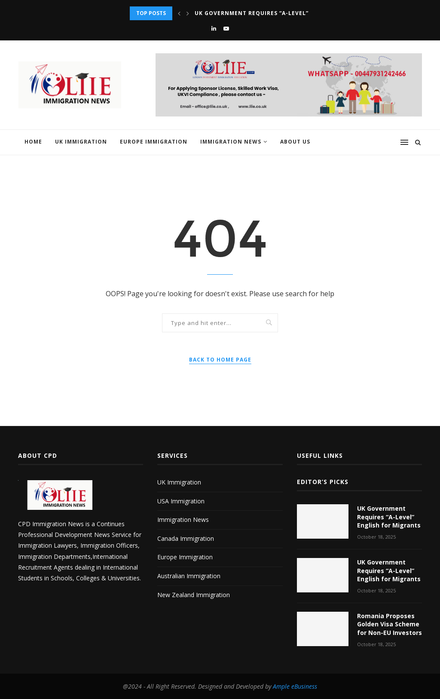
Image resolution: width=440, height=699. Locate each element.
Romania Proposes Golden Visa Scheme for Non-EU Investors (389, 624)
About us (295, 141)
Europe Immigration (153, 141)
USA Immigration (181, 501)
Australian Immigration (188, 576)
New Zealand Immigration (193, 595)
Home (33, 141)
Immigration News (230, 141)
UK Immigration (81, 141)
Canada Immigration (185, 538)
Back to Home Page (220, 359)
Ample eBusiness (295, 686)
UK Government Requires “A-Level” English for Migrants (289, 13)
